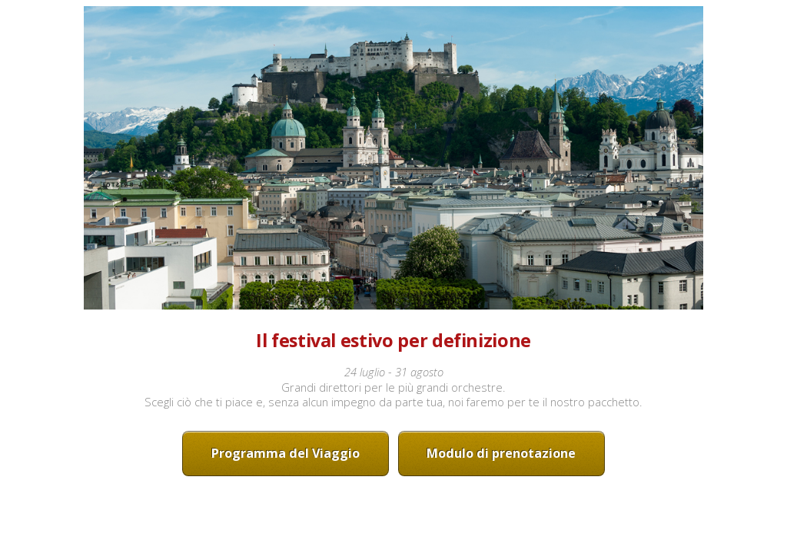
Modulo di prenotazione (501, 453)
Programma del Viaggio (285, 453)
